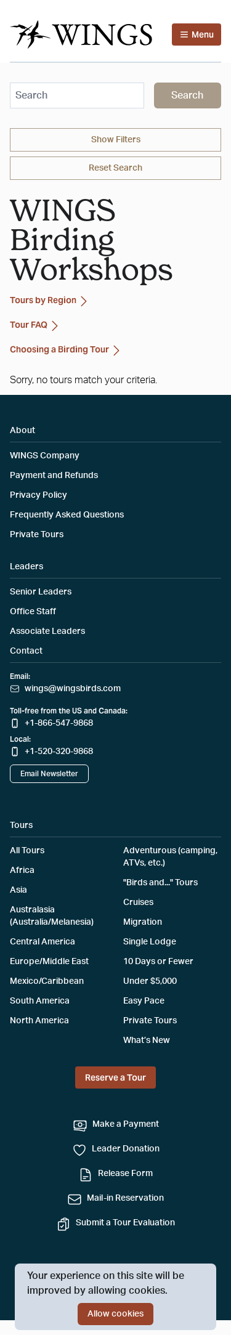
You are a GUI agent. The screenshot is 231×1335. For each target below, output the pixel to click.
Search (187, 95)
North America (39, 1020)
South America (40, 1001)
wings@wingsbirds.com (73, 688)
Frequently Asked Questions (67, 515)
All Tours (27, 850)
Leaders (26, 566)
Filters (115, 140)
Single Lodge (149, 942)
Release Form (125, 1173)
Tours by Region (50, 301)
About (22, 430)
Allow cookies (115, 1314)
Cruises (138, 902)
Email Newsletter (49, 773)
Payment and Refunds (54, 475)
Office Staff (33, 611)
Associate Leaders (47, 631)
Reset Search (115, 168)
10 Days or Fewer (158, 961)
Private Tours (36, 534)
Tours (21, 825)
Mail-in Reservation (125, 1198)
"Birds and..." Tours (160, 883)
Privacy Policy (38, 495)
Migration (142, 922)
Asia (18, 890)
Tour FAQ (36, 326)
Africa (22, 870)
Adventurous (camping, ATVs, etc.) (170, 856)
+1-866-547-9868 (59, 723)
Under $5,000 (150, 981)
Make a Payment (125, 1124)
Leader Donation (126, 1149)
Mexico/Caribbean (47, 981)
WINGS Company (44, 456)
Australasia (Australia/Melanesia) (52, 916)
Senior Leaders (40, 592)
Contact (26, 651)
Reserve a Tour (115, 1077)
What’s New (146, 1040)
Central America (42, 942)
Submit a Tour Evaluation (125, 1223)
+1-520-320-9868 (59, 751)
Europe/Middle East (49, 961)
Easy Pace (143, 1001)
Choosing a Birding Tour (67, 350)
